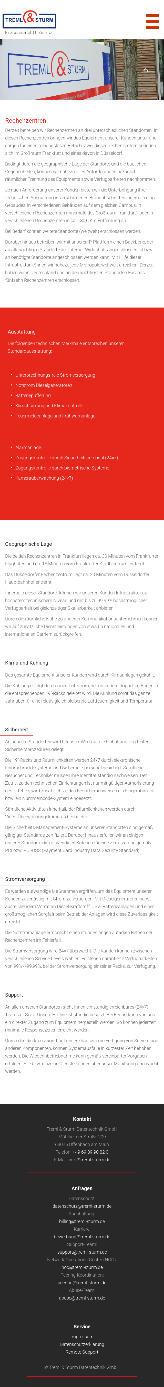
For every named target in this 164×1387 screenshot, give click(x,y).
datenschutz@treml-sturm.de (82, 1206)
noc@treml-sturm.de (82, 1267)
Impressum (82, 1336)
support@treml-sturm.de (82, 1252)
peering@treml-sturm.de (82, 1282)
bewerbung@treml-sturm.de (82, 1236)
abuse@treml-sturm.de (82, 1298)
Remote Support (82, 1352)
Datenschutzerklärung (82, 1344)
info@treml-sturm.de (89, 1159)
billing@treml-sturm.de (82, 1221)
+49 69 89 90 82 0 (90, 1152)
